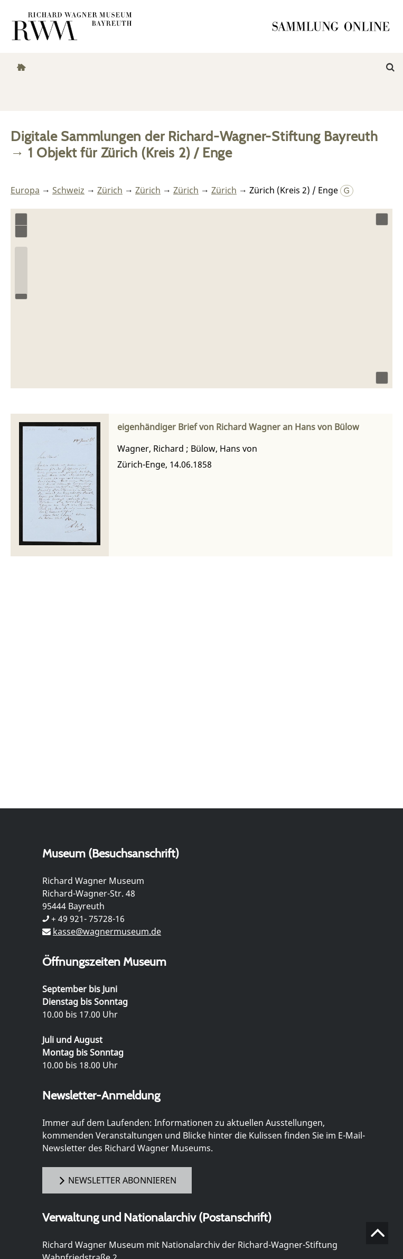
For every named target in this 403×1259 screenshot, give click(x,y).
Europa (25, 190)
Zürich (110, 190)
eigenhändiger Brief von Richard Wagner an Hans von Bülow (238, 427)
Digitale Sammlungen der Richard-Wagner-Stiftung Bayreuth (194, 136)
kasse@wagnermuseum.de (107, 931)
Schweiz (68, 190)
